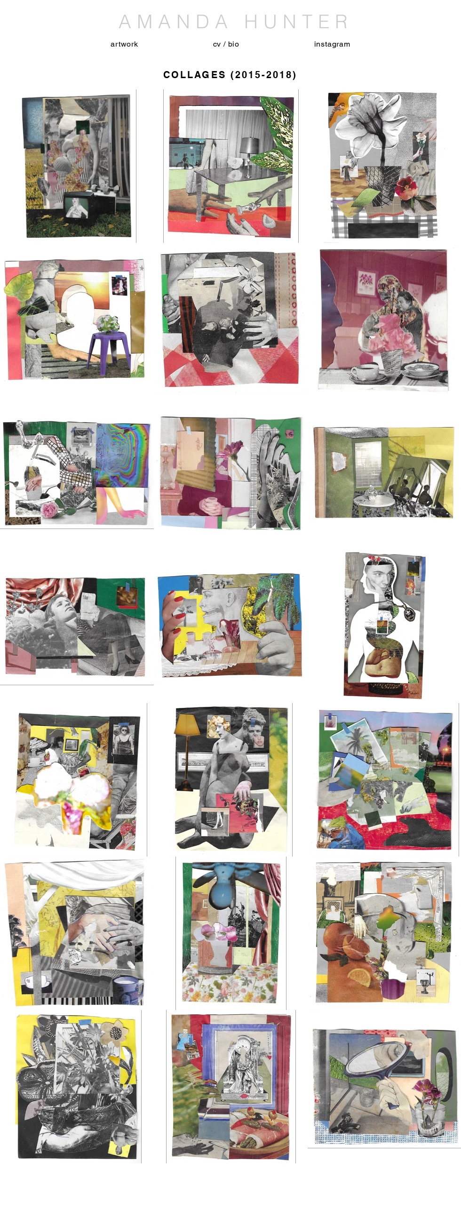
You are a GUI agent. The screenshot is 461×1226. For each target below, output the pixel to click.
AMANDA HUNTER (230, 21)
